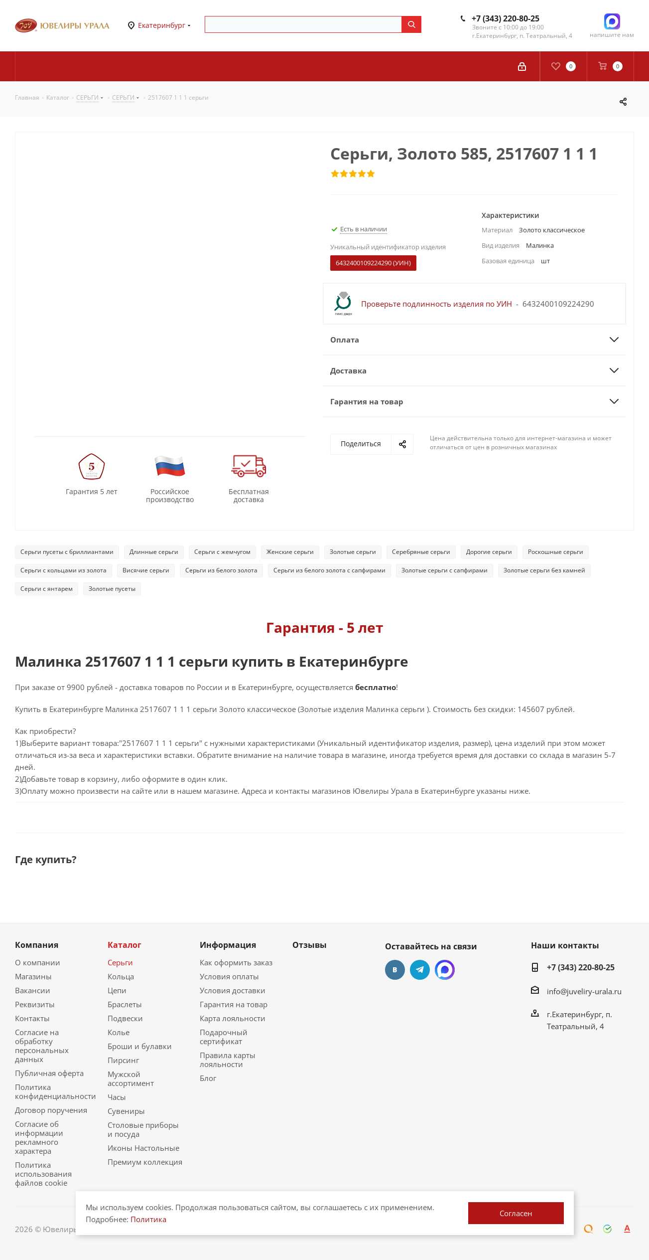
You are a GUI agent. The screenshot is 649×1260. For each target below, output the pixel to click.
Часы (117, 1097)
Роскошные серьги (555, 551)
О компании (37, 962)
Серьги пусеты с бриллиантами (67, 551)
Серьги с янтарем (46, 588)
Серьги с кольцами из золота (63, 570)
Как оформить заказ (236, 962)
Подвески (125, 1018)
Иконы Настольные (143, 1148)
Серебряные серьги (421, 551)
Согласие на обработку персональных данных (42, 1045)
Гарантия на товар (233, 1004)
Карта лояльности (232, 1018)
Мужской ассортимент (131, 1078)
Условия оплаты (229, 976)
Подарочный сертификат (224, 1036)
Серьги (120, 962)
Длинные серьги (154, 551)
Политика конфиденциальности (55, 1091)
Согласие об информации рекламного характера (39, 1137)
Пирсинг (123, 1060)
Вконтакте (395, 970)
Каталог (124, 944)
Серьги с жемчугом (222, 551)
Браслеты (125, 1004)
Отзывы (309, 944)
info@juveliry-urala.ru (584, 991)
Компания (36, 944)
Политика (148, 1219)
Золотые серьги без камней (544, 570)
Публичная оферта (49, 1073)
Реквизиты (35, 1004)
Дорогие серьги (489, 551)
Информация (228, 944)
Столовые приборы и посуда (143, 1129)
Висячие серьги (146, 570)
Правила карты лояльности (228, 1059)
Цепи (117, 990)
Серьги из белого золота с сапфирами (329, 570)
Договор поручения (51, 1110)
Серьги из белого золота (221, 570)
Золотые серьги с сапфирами (444, 570)
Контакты (32, 1018)
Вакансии (32, 990)
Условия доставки (232, 990)
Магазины (33, 976)
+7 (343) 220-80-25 (505, 18)
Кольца (121, 976)
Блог (208, 1078)
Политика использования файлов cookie (43, 1174)
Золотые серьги (353, 551)
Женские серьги (290, 551)
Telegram (420, 970)
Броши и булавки (140, 1046)
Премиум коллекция (145, 1162)
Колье (119, 1032)
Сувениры (126, 1111)
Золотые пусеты (112, 588)
